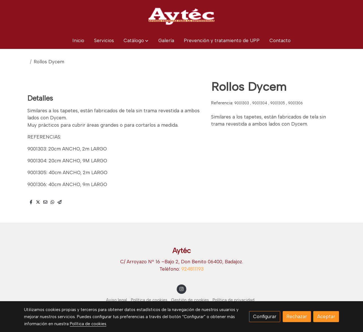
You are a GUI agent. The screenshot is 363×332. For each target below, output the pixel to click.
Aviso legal (116, 300)
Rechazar (296, 316)
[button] (136, 40)
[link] (181, 16)
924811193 (192, 269)
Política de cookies (149, 300)
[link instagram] (181, 288)
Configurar (264, 316)
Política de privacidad (233, 300)
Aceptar (326, 316)
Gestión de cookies (190, 300)
